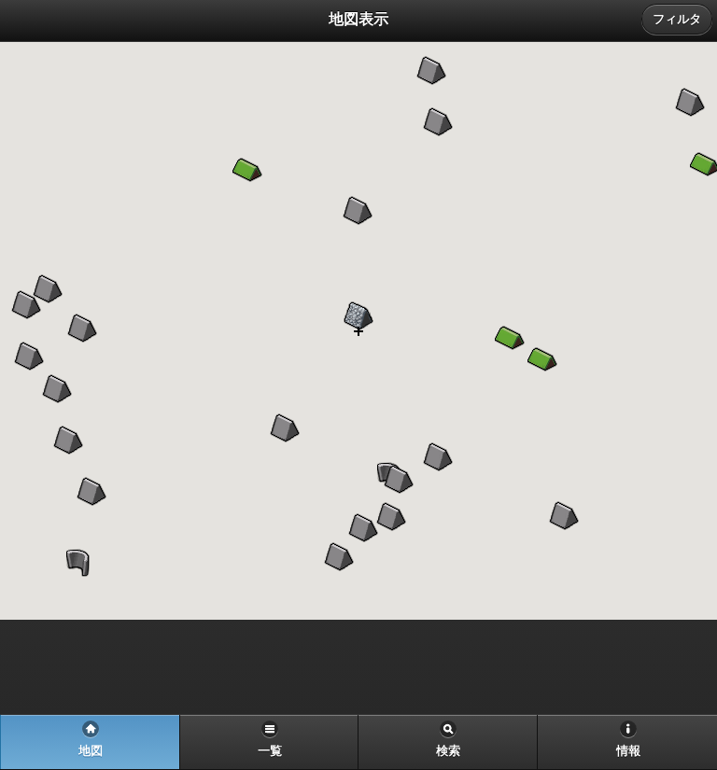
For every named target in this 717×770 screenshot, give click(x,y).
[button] (391, 517)
